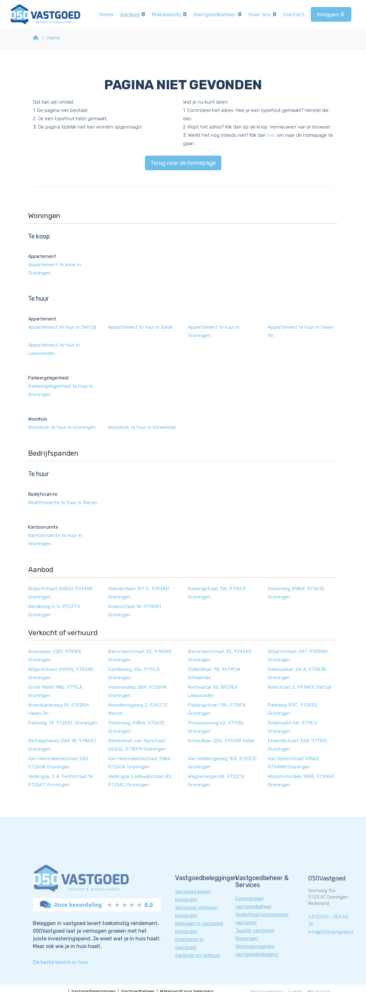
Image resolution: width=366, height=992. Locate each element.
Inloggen (331, 14)
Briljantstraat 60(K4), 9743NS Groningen (60, 673)
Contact (293, 14)
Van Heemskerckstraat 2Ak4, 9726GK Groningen (140, 763)
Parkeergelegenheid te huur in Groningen (60, 390)
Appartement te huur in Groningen (214, 331)
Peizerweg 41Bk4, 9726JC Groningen (296, 593)
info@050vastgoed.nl (330, 932)
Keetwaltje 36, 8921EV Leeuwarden (213, 691)
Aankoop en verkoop (197, 955)
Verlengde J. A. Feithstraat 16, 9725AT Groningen (61, 781)
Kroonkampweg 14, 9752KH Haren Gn (58, 709)
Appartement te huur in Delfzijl (62, 327)
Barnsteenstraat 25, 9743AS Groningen (140, 656)
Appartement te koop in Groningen (54, 269)
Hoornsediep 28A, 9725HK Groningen (137, 691)
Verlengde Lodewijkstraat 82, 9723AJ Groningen (140, 781)
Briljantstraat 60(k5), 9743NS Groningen (60, 593)
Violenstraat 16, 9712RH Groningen (134, 611)
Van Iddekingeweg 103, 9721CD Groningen (222, 763)
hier (271, 135)
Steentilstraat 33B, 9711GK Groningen (297, 745)
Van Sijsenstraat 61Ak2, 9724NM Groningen (294, 763)
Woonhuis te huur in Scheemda (142, 427)
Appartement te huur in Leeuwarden (54, 349)
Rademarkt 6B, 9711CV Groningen (292, 727)
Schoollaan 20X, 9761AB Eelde (221, 741)
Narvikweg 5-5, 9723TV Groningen (54, 611)
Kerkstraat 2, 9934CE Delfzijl (299, 687)
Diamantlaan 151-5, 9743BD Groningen (138, 593)
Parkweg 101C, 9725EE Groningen (292, 709)
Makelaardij (169, 14)
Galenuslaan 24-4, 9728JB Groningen (297, 673)
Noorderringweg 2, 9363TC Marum (138, 709)
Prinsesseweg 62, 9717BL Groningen (216, 727)
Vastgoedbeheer (218, 14)
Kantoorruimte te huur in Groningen (55, 540)
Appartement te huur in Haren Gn (301, 331)
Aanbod (133, 14)
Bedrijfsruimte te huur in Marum (62, 502)
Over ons (262, 14)
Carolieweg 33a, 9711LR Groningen (134, 673)
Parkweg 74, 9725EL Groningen (62, 723)
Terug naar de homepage (183, 162)
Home (106, 14)
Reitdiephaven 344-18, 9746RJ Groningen (62, 745)
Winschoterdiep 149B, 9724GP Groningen (301, 781)
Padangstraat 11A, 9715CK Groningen (217, 593)
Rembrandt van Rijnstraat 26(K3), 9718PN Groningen (137, 745)
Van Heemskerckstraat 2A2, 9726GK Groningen (58, 763)
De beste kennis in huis (60, 962)
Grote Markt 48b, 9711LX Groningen (55, 691)
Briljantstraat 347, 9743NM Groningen (297, 656)
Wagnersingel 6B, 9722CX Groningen (216, 781)
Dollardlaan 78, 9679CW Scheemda (214, 673)
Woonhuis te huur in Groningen (61, 427)
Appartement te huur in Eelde (140, 327)
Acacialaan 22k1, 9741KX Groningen (54, 656)
